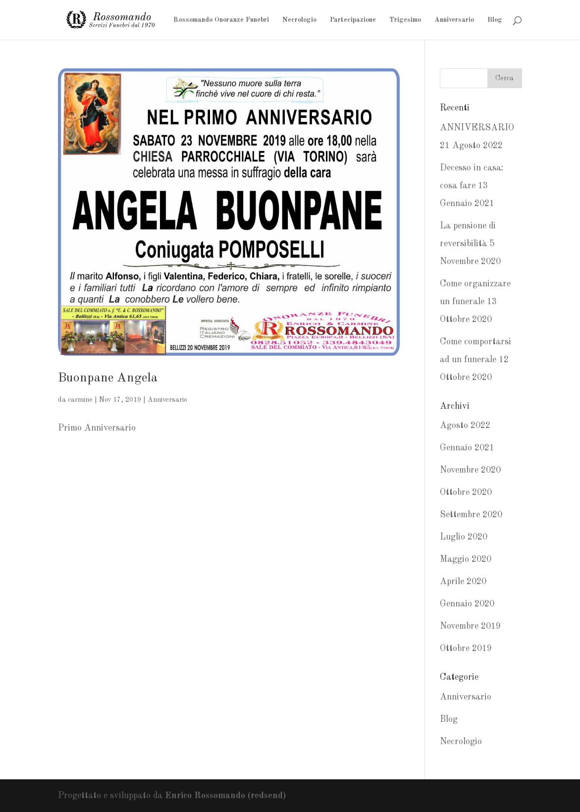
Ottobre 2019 (466, 648)
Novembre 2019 (470, 626)
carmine (80, 399)
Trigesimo (405, 19)
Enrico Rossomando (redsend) (225, 795)
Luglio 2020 (463, 537)
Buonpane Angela (108, 378)
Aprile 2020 (463, 581)
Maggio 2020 (465, 559)
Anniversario (454, 19)
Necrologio (299, 19)
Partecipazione (353, 19)
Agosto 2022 (465, 425)
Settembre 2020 (471, 514)
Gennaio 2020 (467, 603)
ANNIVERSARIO (477, 127)
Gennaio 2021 (467, 447)
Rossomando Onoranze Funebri (221, 19)
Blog (494, 19)
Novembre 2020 (470, 470)
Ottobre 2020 (466, 492)
